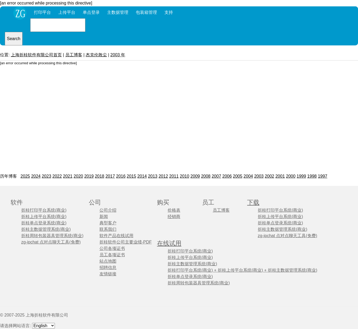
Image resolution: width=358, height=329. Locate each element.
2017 (110, 176)
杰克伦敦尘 (96, 55)
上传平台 (66, 12)
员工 (208, 202)
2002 (269, 176)
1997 (323, 176)
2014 (142, 176)
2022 (57, 176)
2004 (248, 176)
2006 (227, 176)
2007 (216, 176)
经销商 (174, 216)
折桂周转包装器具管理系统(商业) (52, 235)
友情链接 (107, 274)
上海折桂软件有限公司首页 (36, 55)
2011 (174, 176)
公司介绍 (107, 210)
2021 (68, 176)
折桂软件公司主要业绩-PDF (125, 242)
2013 (153, 176)
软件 (17, 202)
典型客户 (107, 223)
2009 (195, 176)
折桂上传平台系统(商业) (44, 216)
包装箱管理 (146, 12)
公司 (95, 202)
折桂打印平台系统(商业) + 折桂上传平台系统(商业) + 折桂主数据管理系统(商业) (242, 270)
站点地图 (107, 261)
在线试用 (169, 243)
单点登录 (91, 12)
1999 (301, 176)
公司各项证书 (112, 248)
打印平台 (42, 12)
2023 (46, 176)
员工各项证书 (112, 255)
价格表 (174, 210)
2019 (89, 176)
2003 (259, 176)
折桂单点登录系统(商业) (44, 223)
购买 (163, 202)
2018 (99, 176)
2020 (78, 176)
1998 (312, 176)
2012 (163, 176)
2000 (291, 176)
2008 (206, 176)
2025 (25, 176)
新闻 (103, 216)
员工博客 (73, 55)
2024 (36, 176)
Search (13, 38)
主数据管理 (117, 12)
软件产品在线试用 (116, 235)
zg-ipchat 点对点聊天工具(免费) (51, 242)
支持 (168, 12)
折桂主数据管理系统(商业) (46, 229)
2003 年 (117, 55)
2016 (121, 176)
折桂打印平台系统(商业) (44, 210)
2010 (184, 176)
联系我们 (107, 229)
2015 (131, 176)
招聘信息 (107, 267)
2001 (280, 176)
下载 (253, 202)
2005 (237, 176)
